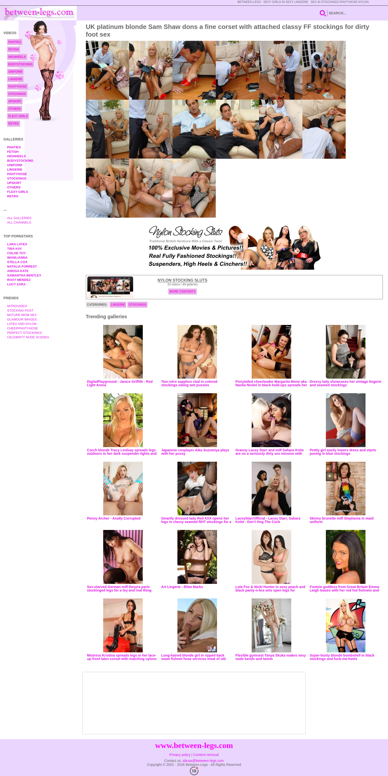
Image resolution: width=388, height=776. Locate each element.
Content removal (206, 755)
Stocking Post (20, 310)
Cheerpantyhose (22, 328)
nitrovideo (17, 306)
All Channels (19, 222)
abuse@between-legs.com (203, 761)
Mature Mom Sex (22, 315)
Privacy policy (180, 755)
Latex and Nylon (22, 324)
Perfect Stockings (24, 333)
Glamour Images (22, 319)
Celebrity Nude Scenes (28, 337)
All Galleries (19, 218)
